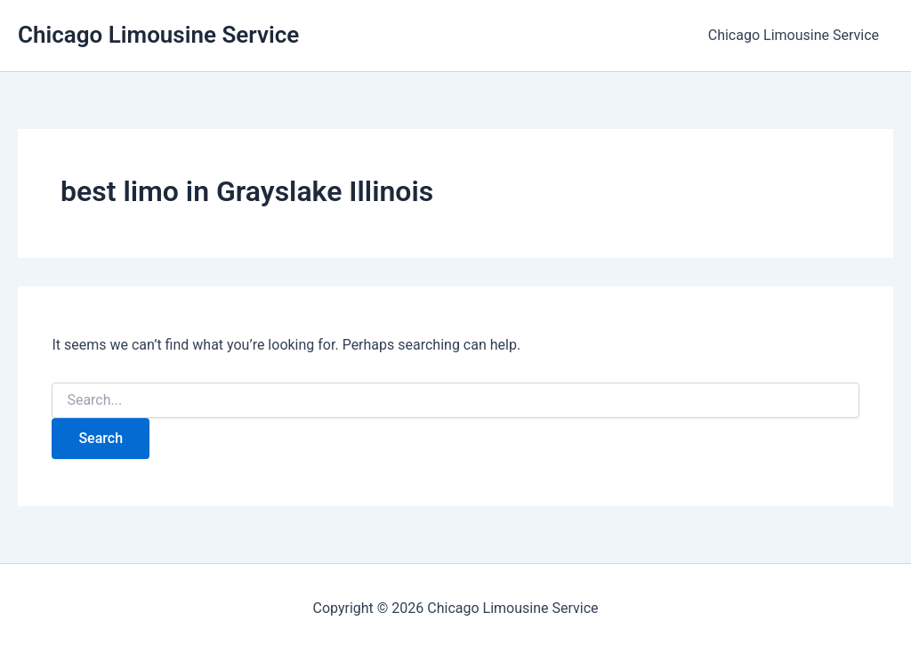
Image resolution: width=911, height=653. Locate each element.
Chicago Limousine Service (158, 34)
